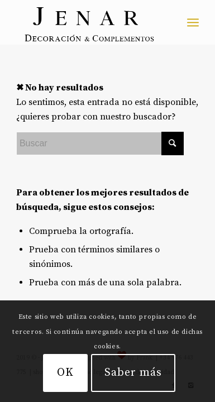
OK (65, 373)
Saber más (133, 373)
